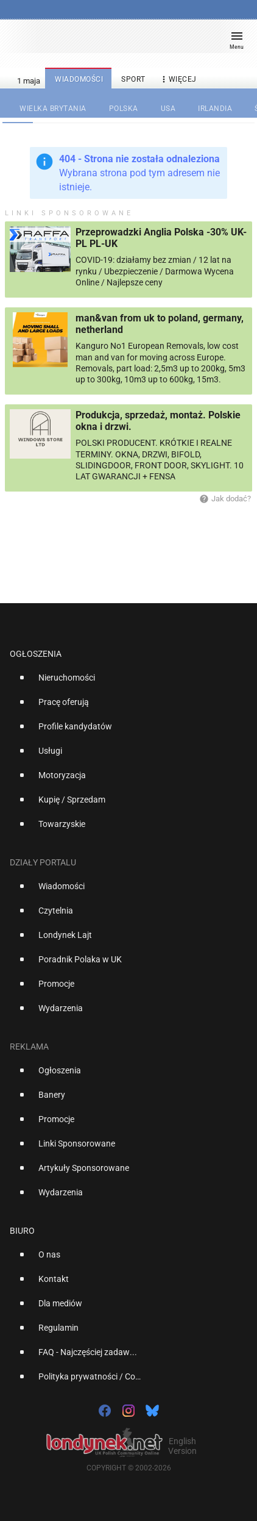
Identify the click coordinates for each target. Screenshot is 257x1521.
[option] (124, 682)
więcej (178, 79)
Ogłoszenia (36, 654)
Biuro (22, 1231)
